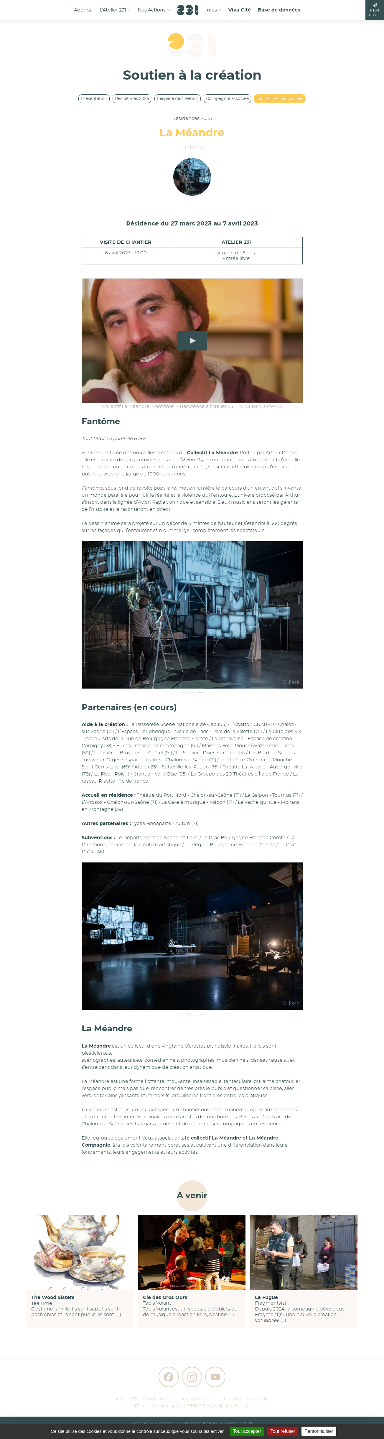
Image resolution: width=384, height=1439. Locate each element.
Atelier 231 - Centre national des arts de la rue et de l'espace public (192, 1399)
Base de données (279, 10)
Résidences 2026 (132, 99)
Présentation (94, 99)
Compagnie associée (227, 99)
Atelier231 (271, 406)
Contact (165, 1423)
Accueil (140, 1423)
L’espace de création (177, 99)
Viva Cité (239, 10)
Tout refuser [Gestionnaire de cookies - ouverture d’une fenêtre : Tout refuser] (282, 1431)
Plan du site (238, 1423)
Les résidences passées (279, 99)
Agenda (83, 10)
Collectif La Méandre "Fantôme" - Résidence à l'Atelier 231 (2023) (176, 406)
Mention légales (199, 1423)
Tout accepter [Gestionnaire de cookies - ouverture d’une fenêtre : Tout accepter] (247, 1431)
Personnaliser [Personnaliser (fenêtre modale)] (318, 1431)
